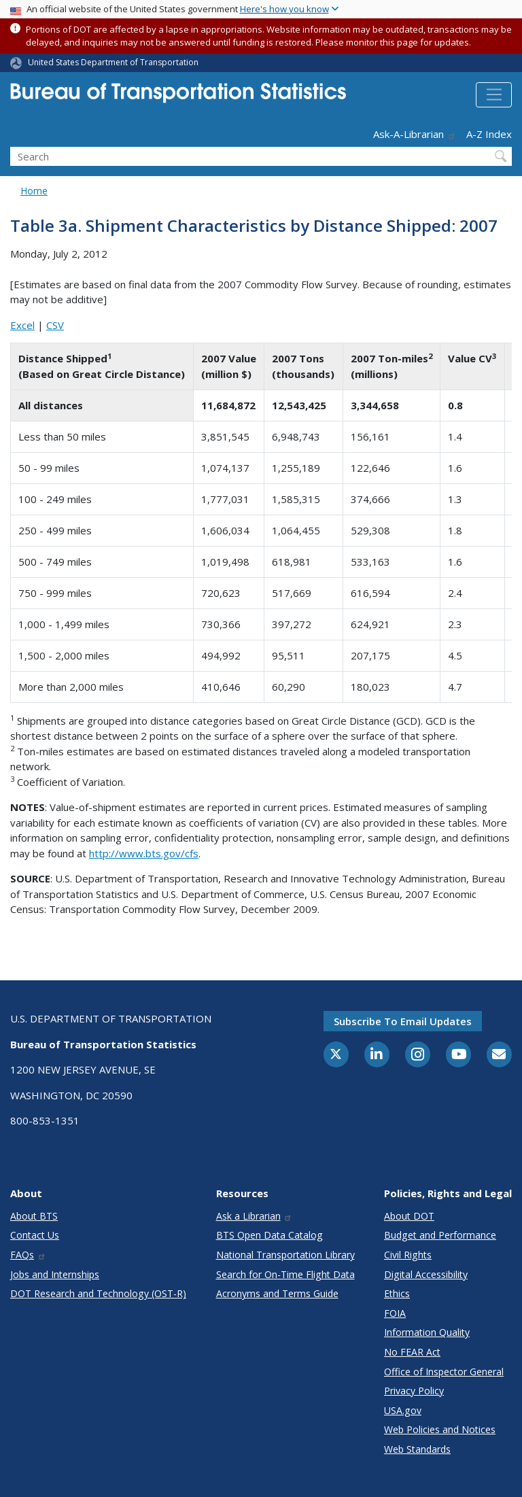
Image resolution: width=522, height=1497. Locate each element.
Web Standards (417, 1449)
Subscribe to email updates (403, 1021)
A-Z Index (489, 134)
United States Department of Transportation (113, 62)
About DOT (409, 1215)
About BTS (34, 1215)
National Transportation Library (285, 1254)
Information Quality (427, 1332)
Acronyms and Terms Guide (277, 1293)
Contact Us (34, 1234)
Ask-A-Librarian (414, 134)
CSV (55, 325)
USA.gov (402, 1410)
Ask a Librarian (254, 1215)
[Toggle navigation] (494, 95)
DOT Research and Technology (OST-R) (98, 1293)
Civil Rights (408, 1254)
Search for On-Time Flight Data (285, 1274)
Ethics (397, 1293)
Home (34, 190)
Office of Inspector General (444, 1371)
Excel (22, 325)
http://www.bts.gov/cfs (143, 853)
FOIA (395, 1313)
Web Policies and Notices (439, 1429)
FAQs (28, 1254)
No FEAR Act (412, 1351)
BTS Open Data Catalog (269, 1234)
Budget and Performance (440, 1234)
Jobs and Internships (54, 1274)
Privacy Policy (414, 1390)
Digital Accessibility (426, 1274)
